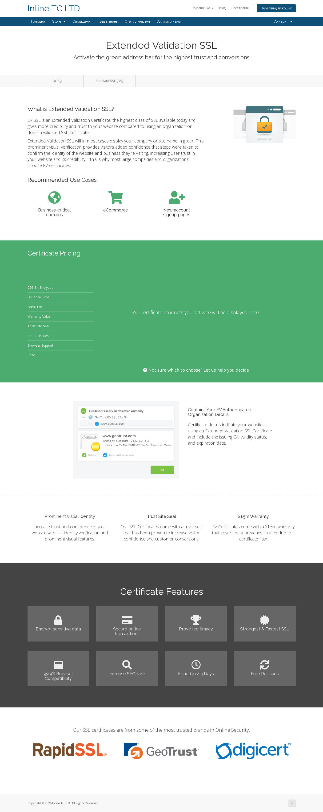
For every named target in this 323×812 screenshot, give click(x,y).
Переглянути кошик (276, 8)
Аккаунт (283, 21)
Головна (38, 21)
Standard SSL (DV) (109, 80)
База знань (109, 21)
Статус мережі (137, 21)
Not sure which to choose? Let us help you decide (196, 370)
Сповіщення (82, 21)
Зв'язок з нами (169, 21)
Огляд (57, 80)
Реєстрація (240, 8)
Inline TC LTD (54, 8)
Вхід (222, 8)
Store (58, 21)
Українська (203, 8)
